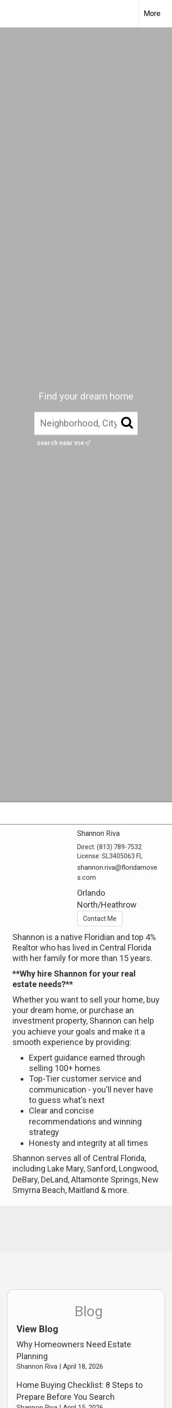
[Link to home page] (15, 13)
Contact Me (100, 918)
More (152, 13)
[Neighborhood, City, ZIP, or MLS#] (86, 423)
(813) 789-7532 (119, 847)
